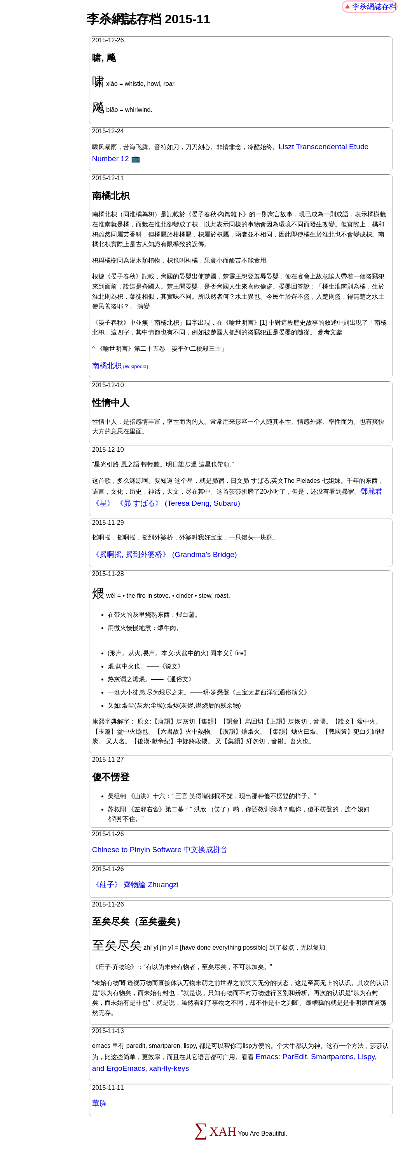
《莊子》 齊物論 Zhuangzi (135, 884)
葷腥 (99, 1103)
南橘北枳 (107, 366)
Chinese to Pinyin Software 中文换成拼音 (160, 850)
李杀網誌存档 (374, 6)
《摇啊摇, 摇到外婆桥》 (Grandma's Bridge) (164, 554)
